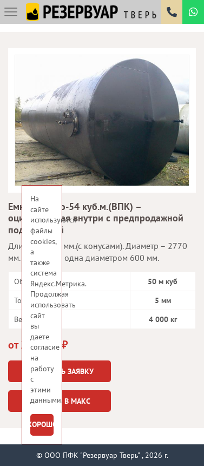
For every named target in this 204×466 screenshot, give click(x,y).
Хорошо (42, 424)
